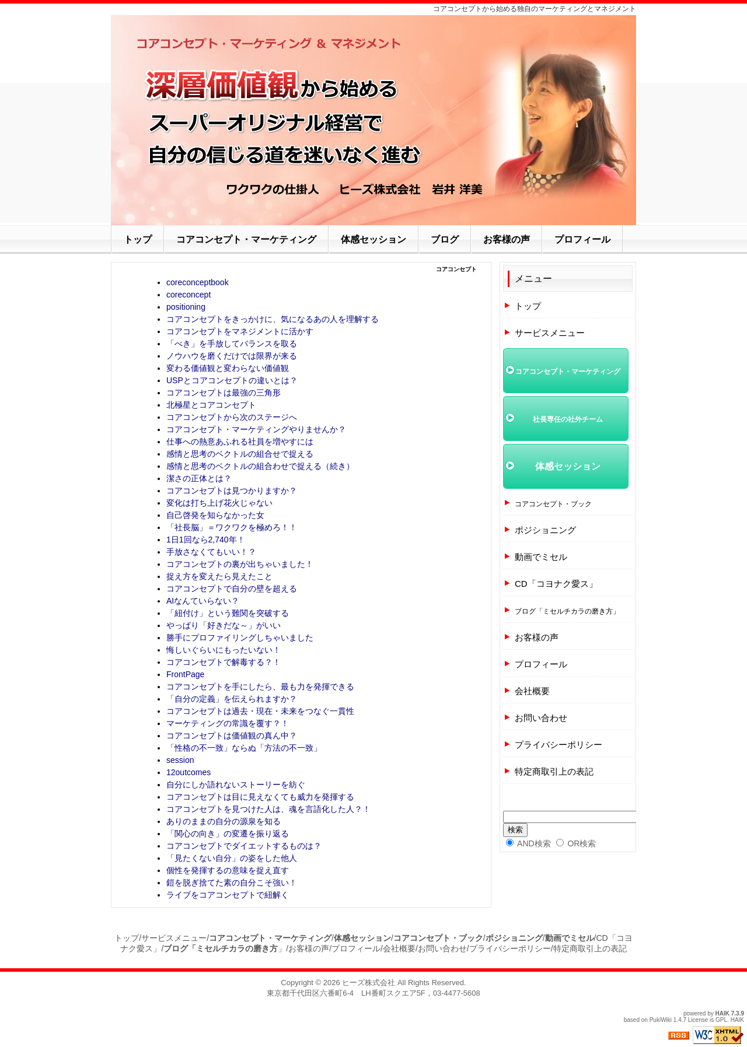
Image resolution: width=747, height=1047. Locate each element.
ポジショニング (545, 530)
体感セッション (568, 466)
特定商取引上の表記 (554, 771)
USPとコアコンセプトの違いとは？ (232, 380)
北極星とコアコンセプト (211, 404)
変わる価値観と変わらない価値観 (227, 368)
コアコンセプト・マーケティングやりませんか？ (256, 429)
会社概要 (532, 691)
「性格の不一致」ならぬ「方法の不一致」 (244, 747)
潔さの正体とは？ (199, 478)
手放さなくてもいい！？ (211, 551)
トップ (528, 306)
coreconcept (188, 294)
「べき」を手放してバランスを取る (231, 343)
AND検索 (528, 843)
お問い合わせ (541, 718)
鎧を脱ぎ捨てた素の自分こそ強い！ (231, 882)
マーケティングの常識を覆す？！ (227, 723)
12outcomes (188, 772)
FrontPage (185, 674)
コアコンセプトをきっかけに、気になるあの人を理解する (272, 319)
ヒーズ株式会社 (368, 982)
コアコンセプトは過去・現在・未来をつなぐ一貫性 (260, 711)
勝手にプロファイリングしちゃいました (239, 637)
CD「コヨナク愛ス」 (556, 584)
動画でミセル (541, 557)
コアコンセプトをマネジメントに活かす (239, 331)
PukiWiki (661, 1020)
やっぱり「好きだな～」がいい (223, 625)
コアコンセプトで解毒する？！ (223, 662)
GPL (721, 1020)
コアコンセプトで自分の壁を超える (231, 588)
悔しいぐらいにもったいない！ (223, 649)
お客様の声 (536, 637)
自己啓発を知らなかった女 (215, 515)
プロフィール (541, 664)
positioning (185, 306)
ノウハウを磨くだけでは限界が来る (231, 355)
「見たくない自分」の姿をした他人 (231, 858)
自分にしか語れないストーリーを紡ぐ (235, 784)
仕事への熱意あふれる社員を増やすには (239, 441)
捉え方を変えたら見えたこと (219, 576)
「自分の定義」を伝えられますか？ (231, 698)
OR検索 (576, 843)
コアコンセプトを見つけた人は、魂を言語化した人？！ (268, 809)
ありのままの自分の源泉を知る (223, 821)
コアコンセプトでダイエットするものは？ (244, 845)
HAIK (722, 1013)
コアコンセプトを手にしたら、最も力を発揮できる (260, 686)
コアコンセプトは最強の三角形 (223, 392)
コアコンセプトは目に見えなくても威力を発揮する (260, 796)
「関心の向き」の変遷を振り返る (227, 833)
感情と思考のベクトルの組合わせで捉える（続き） (260, 466)
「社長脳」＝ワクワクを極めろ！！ (231, 527)
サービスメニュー (550, 333)
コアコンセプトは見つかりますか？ (231, 490)
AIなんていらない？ (202, 600)
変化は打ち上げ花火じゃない (219, 502)
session (180, 760)
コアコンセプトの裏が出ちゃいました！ (239, 564)
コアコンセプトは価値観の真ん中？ (231, 735)
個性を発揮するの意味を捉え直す (227, 870)
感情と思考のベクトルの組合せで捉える (239, 453)
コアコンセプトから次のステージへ (231, 417)
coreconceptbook (197, 282)
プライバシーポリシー (558, 745)
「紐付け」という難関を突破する (227, 613)
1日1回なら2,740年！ (205, 539)
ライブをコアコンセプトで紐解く (227, 894)
